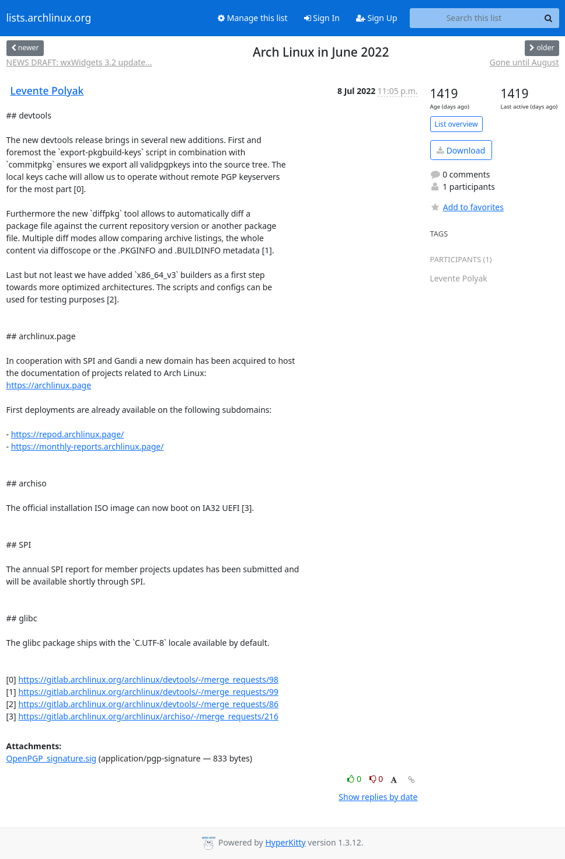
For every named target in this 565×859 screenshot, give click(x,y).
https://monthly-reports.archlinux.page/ (87, 446)
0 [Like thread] (355, 778)
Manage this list (253, 17)
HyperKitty (285, 842)
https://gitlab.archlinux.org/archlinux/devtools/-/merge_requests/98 (148, 679)
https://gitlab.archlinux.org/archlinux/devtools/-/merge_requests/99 (148, 691)
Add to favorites (467, 207)
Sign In (322, 17)
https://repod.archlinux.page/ (67, 434)
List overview (456, 124)
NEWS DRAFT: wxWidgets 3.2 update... (79, 62)
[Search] (548, 18)
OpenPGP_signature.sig (51, 758)
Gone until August (524, 62)
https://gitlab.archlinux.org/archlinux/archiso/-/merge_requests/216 (148, 716)
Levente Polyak (47, 91)
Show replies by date (378, 796)
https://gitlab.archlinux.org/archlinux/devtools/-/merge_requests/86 (148, 704)
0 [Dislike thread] (376, 778)
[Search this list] (474, 18)
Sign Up (376, 17)
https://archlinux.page (49, 385)
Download (461, 150)
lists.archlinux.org (49, 18)
